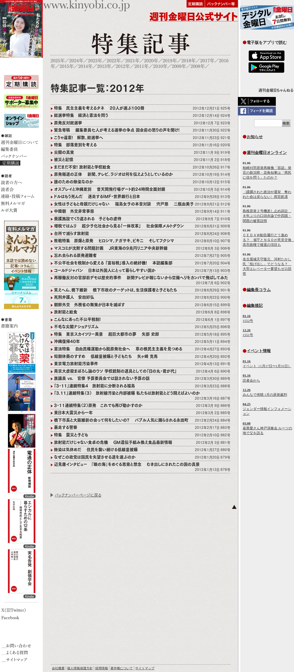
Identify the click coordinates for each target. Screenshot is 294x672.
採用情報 (101, 668)
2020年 (151, 60)
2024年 (76, 60)
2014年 (85, 66)
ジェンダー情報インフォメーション (267, 409)
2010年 (160, 66)
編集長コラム (259, 289)
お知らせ (255, 136)
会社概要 (58, 668)
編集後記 (255, 305)
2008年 (198, 66)
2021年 (132, 60)
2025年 (58, 60)
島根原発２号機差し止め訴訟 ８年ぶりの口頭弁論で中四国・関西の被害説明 (267, 216)
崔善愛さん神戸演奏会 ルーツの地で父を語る (267, 428)
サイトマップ (144, 668)
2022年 (114, 60)
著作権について (121, 668)
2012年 (123, 66)
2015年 (67, 66)
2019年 (170, 60)
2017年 (207, 60)
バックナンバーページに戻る (78, 495)
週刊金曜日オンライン (267, 152)
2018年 (188, 60)
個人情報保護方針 (80, 668)
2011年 (141, 66)
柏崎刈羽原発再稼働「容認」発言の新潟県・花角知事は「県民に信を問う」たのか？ (267, 172)
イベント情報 (259, 350)
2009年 (179, 66)
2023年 (95, 60)
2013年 (104, 66)
